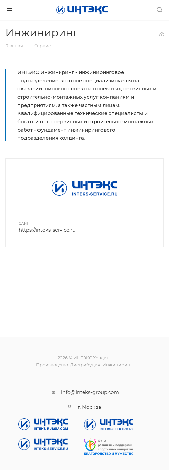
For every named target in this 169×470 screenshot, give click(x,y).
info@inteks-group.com (90, 392)
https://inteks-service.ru (47, 230)
